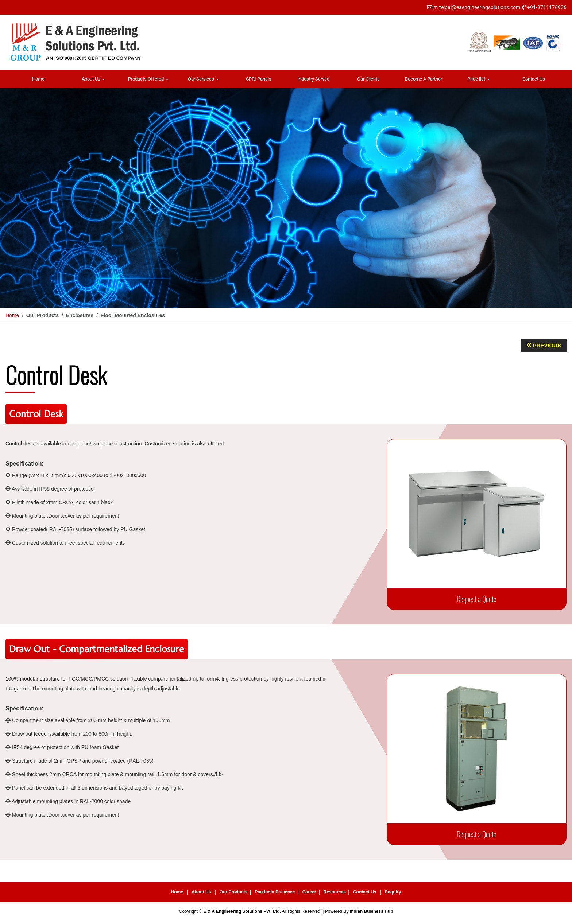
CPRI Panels (258, 79)
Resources (335, 892)
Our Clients (368, 79)
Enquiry (393, 892)
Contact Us (533, 79)
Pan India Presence (275, 892)
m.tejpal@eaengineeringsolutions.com (476, 7)
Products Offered (148, 79)
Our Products (234, 892)
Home (38, 79)
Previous (547, 345)
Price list (478, 79)
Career (309, 892)
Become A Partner (423, 79)
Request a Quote (476, 599)
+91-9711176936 (547, 7)
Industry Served (313, 79)
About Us (93, 79)
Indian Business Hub (371, 911)
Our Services (203, 79)
